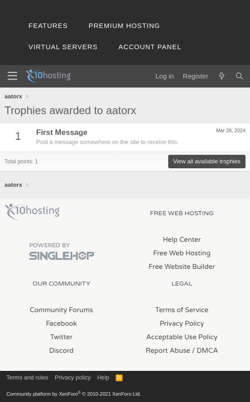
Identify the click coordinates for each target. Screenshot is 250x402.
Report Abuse (168, 351)
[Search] (239, 76)
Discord (61, 351)
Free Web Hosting (182, 253)
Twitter (61, 337)
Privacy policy (72, 377)
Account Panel (149, 47)
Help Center (182, 240)
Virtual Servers (63, 47)
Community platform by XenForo (73, 394)
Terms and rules (27, 377)
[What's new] (221, 76)
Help (103, 377)
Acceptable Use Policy (181, 337)
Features (48, 25)
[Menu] (12, 76)
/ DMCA (205, 351)
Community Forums (61, 310)
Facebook (61, 323)
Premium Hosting (124, 25)
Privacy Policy (182, 323)
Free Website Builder (182, 267)
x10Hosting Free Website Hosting (32, 212)
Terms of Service (181, 310)
